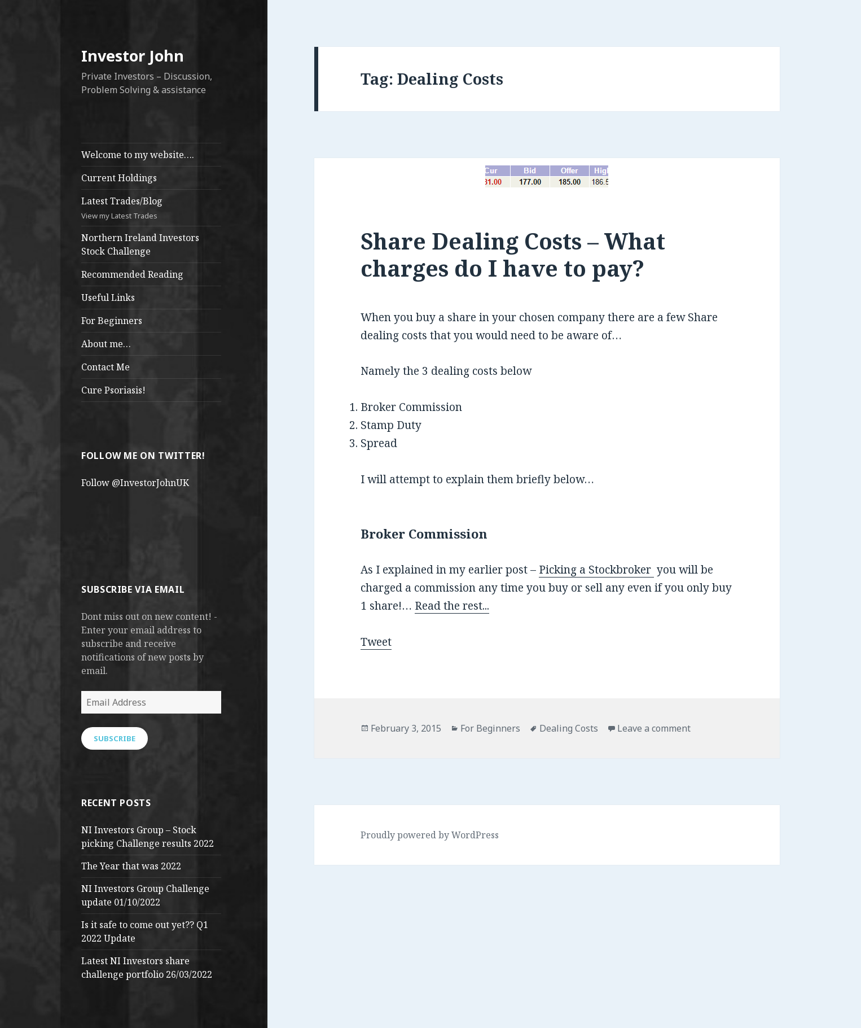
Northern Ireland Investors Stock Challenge (140, 244)
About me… (106, 344)
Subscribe (114, 738)
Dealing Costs (568, 728)
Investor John (132, 55)
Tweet (376, 642)
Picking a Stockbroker (596, 569)
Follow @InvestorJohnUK (135, 482)
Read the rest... (452, 605)
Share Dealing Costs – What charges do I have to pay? (513, 254)
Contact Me (105, 367)
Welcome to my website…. (137, 154)
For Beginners (111, 320)
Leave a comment (654, 728)
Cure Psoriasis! (113, 390)
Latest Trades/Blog (151, 208)
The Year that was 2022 (131, 866)
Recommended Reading (132, 274)
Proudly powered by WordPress (430, 835)
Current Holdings (119, 178)
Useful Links (108, 297)
